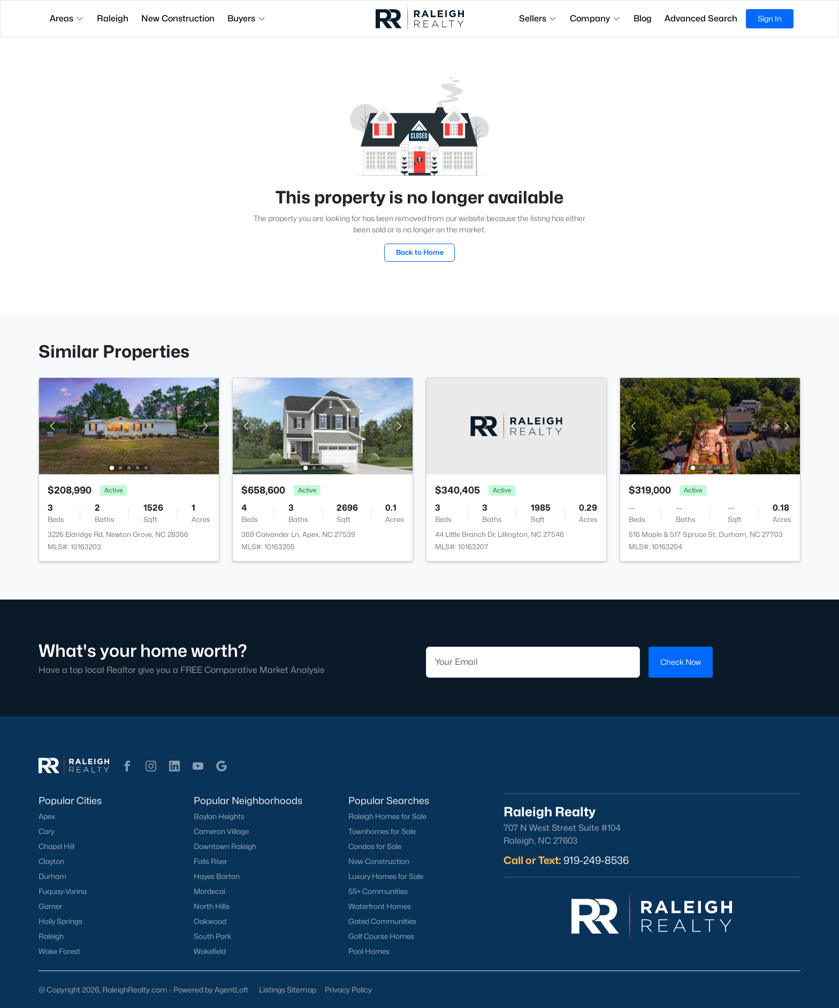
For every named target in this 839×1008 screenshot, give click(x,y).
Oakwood (210, 921)
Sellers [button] (538, 18)
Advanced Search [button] (701, 18)
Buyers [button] (246, 18)
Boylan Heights (219, 816)
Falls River (210, 861)
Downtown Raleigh (225, 846)
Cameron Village (221, 831)
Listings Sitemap (287, 989)
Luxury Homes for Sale (385, 876)
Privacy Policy (348, 989)
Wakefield (210, 951)
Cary (46, 831)
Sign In (770, 18)
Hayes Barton (217, 876)
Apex (47, 816)
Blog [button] (643, 18)
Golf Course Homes (381, 936)
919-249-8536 (596, 860)
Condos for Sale (374, 846)
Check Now (680, 661)
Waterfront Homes (379, 906)
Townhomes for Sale (382, 831)
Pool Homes (369, 951)
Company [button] (595, 18)
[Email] (533, 662)
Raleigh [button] (112, 18)
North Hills (212, 906)
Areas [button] (67, 18)
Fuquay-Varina (63, 891)
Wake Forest (59, 951)
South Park (213, 936)
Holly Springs (60, 921)
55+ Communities (378, 891)
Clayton (51, 861)
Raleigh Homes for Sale (387, 816)
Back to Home (420, 252)
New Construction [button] (178, 18)
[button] (127, 766)
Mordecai (209, 891)
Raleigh (51, 936)
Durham (52, 876)
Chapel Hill (56, 846)
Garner (50, 906)
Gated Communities (382, 921)
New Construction (378, 861)
